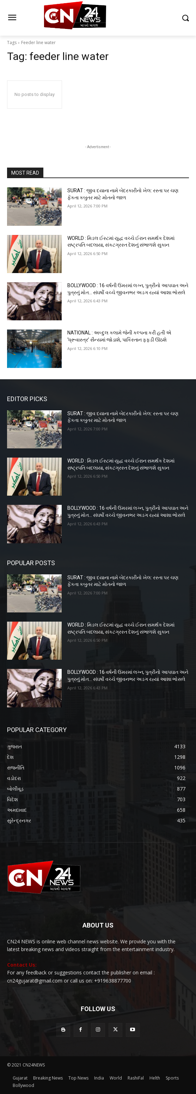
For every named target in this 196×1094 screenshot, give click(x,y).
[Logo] (98, 18)
